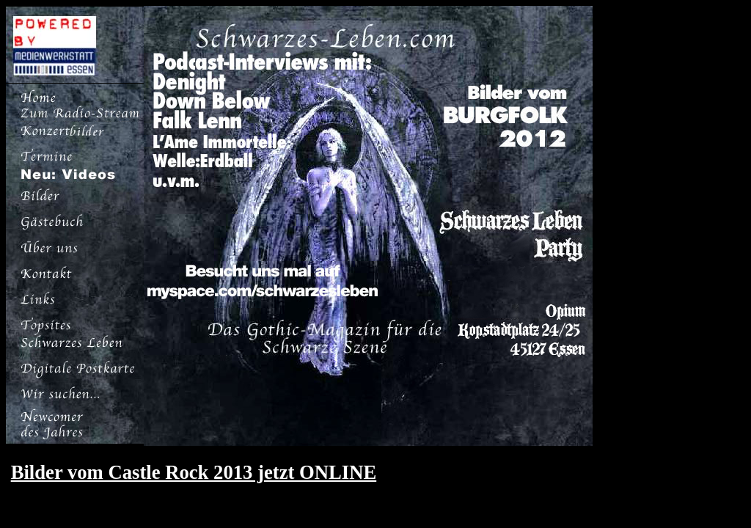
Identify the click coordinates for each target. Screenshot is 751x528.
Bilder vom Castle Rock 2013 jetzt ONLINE (194, 472)
